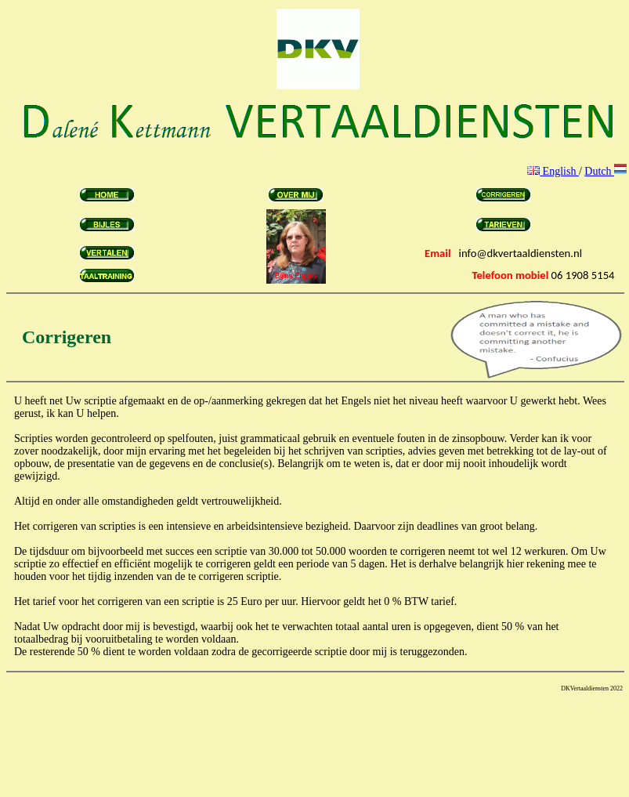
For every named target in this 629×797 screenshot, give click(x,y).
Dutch (605, 171)
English (553, 171)
